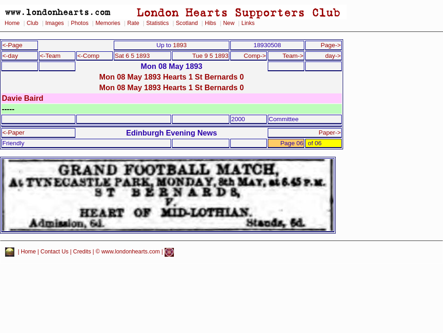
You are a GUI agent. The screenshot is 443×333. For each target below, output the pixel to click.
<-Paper (13, 132)
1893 (180, 45)
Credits (82, 252)
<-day (10, 55)
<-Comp (88, 55)
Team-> (293, 55)
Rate (133, 23)
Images (54, 23)
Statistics (157, 23)
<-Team (50, 55)
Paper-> (330, 132)
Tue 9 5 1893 (210, 55)
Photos (79, 23)
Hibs (210, 23)
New (228, 23)
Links (248, 23)
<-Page (12, 45)
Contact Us (55, 252)
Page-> (330, 45)
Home (12, 23)
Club (32, 23)
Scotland (187, 23)
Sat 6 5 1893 (132, 55)
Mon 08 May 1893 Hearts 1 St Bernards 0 (171, 77)
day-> (333, 55)
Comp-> (255, 55)
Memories (107, 23)
